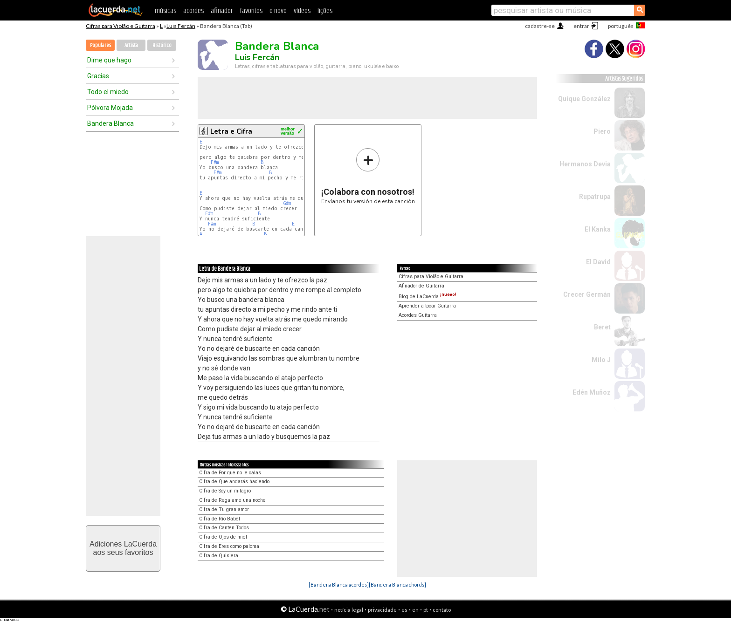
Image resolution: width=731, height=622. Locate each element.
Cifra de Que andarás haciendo (234, 481)
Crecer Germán (587, 294)
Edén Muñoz (591, 392)
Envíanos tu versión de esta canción (368, 176)
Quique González (584, 99)
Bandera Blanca (110, 123)
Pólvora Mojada (110, 107)
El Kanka (598, 229)
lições (324, 11)
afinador (222, 11)
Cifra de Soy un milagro (225, 491)
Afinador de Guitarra (421, 286)
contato (442, 610)
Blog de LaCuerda (427, 297)
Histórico (162, 45)
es (404, 610)
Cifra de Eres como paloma (229, 546)
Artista (131, 45)
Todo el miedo (108, 92)
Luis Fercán (180, 25)
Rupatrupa (595, 196)
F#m (215, 162)
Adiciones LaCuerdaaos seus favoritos (123, 548)
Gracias (98, 76)
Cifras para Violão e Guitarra (120, 25)
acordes (193, 11)
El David (598, 262)
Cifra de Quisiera (218, 556)
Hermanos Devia (585, 164)
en (415, 610)
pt (425, 610)
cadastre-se (540, 25)
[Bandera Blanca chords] (397, 584)
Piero (602, 131)
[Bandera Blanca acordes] (339, 584)
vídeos (302, 11)
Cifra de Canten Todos (224, 528)
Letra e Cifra (231, 131)
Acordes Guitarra (418, 315)
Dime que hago (109, 60)
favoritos (251, 11)
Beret (602, 327)
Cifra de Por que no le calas (230, 473)
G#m (287, 203)
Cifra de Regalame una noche (232, 500)
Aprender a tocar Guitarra (427, 306)
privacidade (382, 610)
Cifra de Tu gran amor (224, 509)
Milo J (601, 359)
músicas (165, 11)
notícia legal (348, 610)
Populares (100, 45)
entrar (581, 25)
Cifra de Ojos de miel (223, 537)
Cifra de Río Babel (219, 519)
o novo (278, 11)
